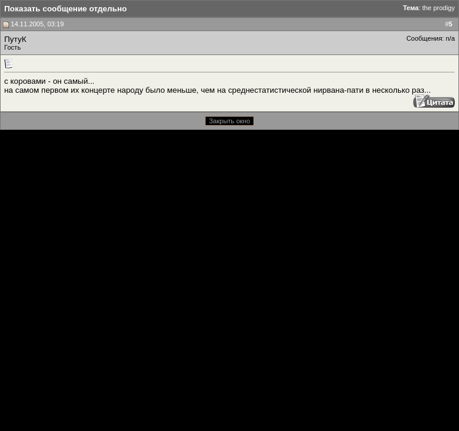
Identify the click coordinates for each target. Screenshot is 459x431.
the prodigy (439, 7)
